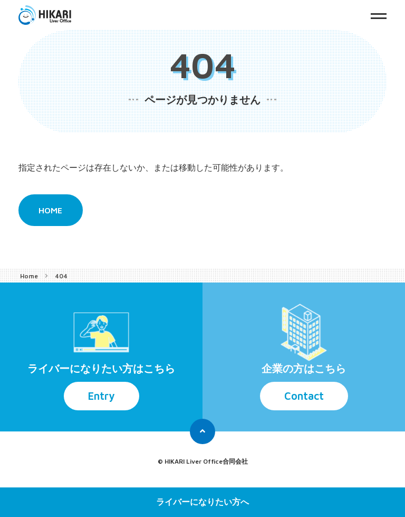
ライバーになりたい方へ (202, 501)
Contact (304, 396)
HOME (50, 210)
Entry (101, 396)
